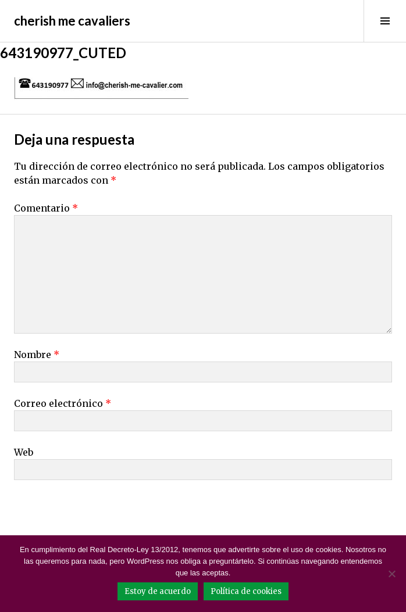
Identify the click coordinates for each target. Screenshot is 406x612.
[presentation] (93, 514)
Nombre (36, 354)
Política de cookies (246, 591)
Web (23, 452)
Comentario (46, 208)
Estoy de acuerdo (157, 591)
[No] (391, 573)
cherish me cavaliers (72, 20)
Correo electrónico (62, 403)
